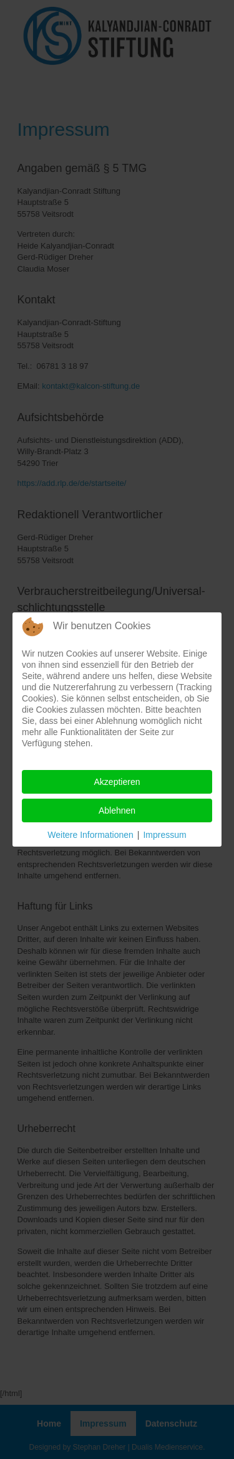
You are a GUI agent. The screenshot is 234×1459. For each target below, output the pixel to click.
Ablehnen (117, 810)
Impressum (164, 835)
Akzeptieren (117, 782)
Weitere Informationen (90, 835)
